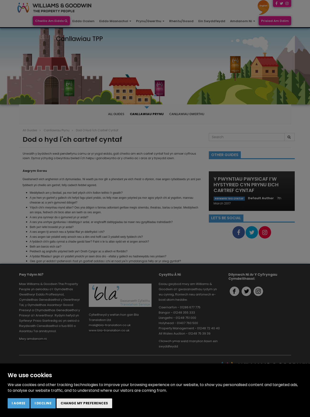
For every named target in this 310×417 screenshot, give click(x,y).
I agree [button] (19, 403)
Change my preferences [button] (84, 403)
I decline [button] (43, 403)
